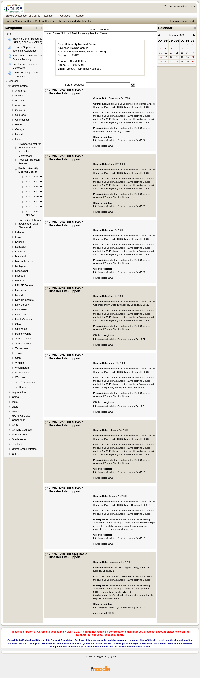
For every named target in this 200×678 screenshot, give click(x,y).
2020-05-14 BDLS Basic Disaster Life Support (66, 224)
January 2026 (177, 35)
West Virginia (22, 372)
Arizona (19, 100)
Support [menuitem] (80, 15)
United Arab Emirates (24, 448)
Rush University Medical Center (73, 21)
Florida (19, 124)
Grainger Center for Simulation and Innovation (29, 147)
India (15, 401)
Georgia (19, 129)
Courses (19, 21)
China (15, 396)
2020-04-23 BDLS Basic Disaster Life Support (66, 290)
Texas (18, 353)
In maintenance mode (182, 21)
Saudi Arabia (19, 434)
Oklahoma (21, 328)
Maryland (20, 256)
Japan (15, 406)
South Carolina (23, 338)
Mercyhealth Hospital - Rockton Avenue (29, 159)
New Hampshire (24, 299)
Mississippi (21, 270)
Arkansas (20, 105)
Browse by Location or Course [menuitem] (22, 15)
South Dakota (23, 343)
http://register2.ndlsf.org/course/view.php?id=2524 (119, 140)
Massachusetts (24, 261)
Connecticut (22, 119)
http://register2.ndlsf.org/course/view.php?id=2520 (119, 406)
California (20, 110)
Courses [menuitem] (65, 15)
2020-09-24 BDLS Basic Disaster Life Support (66, 92)
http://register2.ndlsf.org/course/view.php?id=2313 (119, 607)
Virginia (19, 362)
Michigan (20, 266)
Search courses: (75, 84)
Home (8, 21)
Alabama (20, 90)
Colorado (20, 114)
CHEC (15, 453)
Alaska (19, 95)
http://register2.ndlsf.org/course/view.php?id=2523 (119, 206)
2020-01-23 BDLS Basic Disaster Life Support (66, 490)
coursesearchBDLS (103, 277)
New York (20, 314)
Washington (22, 367)
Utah (18, 357)
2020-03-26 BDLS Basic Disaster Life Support (66, 357)
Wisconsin (21, 377)
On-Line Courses (22, 429)
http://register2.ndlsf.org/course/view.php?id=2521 (119, 339)
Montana (20, 280)
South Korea (19, 439)
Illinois (48, 21)
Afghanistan (19, 392)
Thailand (17, 444)
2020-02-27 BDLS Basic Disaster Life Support (66, 424)
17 (193, 53)
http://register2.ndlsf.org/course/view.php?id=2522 (119, 272)
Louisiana (20, 251)
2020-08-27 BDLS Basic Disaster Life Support (66, 158)
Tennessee (21, 348)
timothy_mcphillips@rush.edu (84, 68)
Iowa (18, 237)
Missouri (20, 275)
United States (35, 21)
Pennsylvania (23, 333)
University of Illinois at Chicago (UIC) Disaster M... (29, 224)
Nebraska (20, 290)
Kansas (19, 241)
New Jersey (22, 304)
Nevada (19, 295)
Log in (191, 6)
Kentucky (20, 246)
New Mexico (22, 309)
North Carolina (23, 319)
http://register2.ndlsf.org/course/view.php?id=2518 (119, 538)
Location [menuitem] (49, 15)
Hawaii (19, 134)
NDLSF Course (24, 285)
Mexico (16, 411)
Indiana (19, 232)
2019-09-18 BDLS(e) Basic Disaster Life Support (68, 556)
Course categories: (100, 29)
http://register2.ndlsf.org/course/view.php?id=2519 (119, 472)
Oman (15, 424)
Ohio (18, 324)
